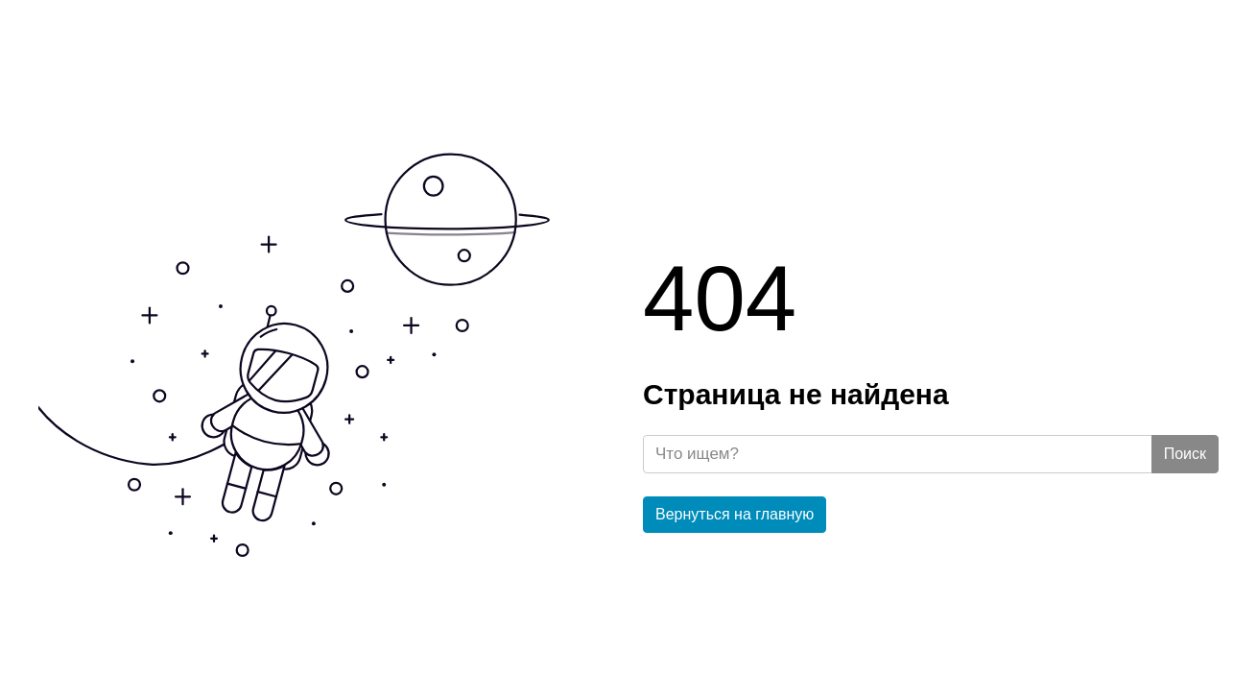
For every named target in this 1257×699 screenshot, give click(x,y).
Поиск (1185, 454)
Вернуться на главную (734, 514)
